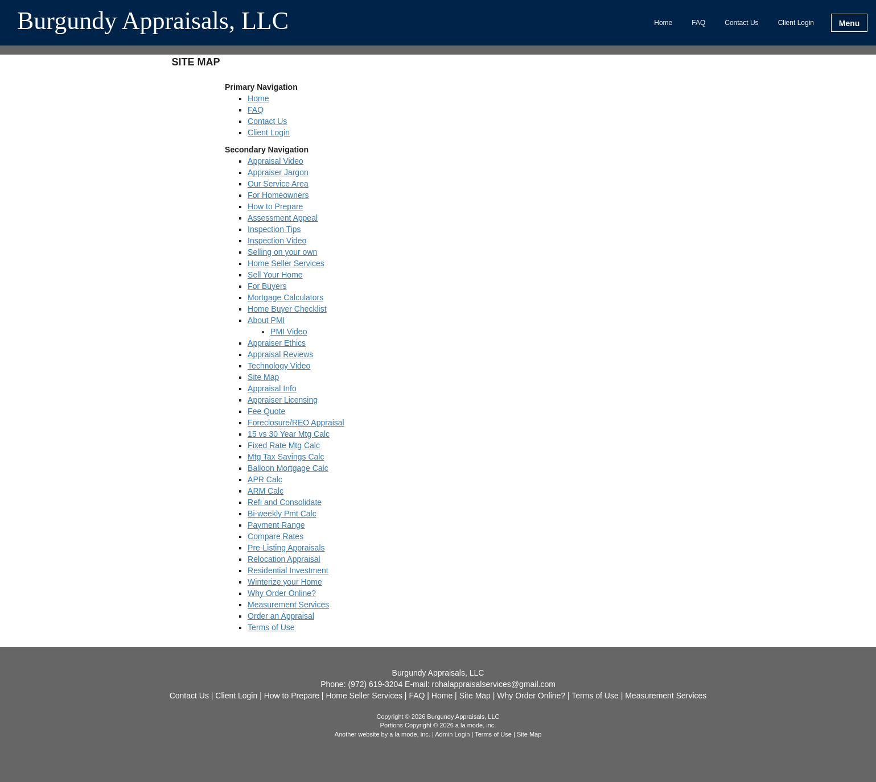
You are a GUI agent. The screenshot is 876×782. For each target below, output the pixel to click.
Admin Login (452, 734)
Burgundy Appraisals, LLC (153, 22)
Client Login (796, 23)
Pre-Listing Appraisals (286, 547)
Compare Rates (275, 536)
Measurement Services (288, 604)
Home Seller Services (286, 263)
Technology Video (279, 365)
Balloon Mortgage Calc (288, 468)
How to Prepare (275, 206)
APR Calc (265, 479)
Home (663, 23)
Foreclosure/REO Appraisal (296, 422)
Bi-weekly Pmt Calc (282, 513)
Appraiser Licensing (283, 399)
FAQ (698, 23)
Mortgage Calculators (285, 297)
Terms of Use (271, 627)
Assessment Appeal (283, 217)
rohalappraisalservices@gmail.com (494, 684)
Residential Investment (288, 570)
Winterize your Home (285, 581)
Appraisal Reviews (280, 354)
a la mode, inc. (409, 734)
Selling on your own (282, 251)
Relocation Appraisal (284, 559)
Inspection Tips (274, 229)
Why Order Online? (282, 593)
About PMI (266, 320)
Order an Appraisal (281, 615)
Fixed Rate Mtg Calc (284, 445)
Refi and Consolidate (285, 502)
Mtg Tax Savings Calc (286, 456)
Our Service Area (278, 183)
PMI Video (288, 331)
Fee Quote (266, 411)
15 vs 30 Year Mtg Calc (289, 433)
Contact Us (741, 23)
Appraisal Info (272, 388)
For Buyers (267, 286)
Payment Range (276, 524)
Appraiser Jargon (278, 172)
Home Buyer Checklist (287, 308)
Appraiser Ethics (277, 342)
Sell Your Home (275, 274)
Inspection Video (277, 240)
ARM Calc (265, 490)
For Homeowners (278, 195)
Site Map (263, 377)
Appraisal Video (275, 160)
